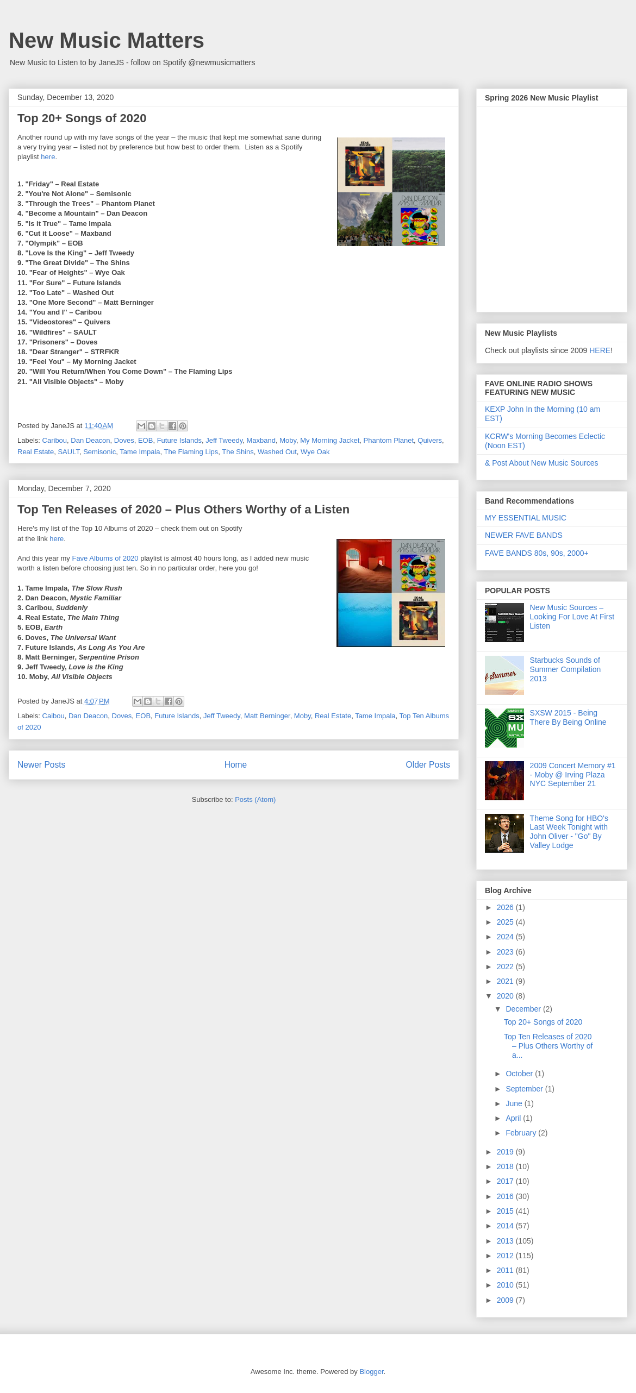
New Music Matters (106, 40)
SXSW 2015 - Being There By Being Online (568, 717)
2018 (506, 1166)
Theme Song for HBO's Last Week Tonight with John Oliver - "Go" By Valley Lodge (569, 832)
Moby (287, 440)
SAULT (68, 452)
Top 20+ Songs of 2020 (81, 118)
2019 (506, 1151)
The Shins (238, 452)
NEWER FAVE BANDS (524, 535)
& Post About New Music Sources (541, 463)
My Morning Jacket (329, 440)
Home (236, 764)
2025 (506, 922)
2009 (506, 1300)
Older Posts (428, 764)
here (48, 157)
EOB (145, 440)
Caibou (53, 716)
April (514, 1118)
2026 (506, 907)
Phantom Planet (389, 440)
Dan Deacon (90, 440)
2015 (506, 1211)
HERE (599, 350)
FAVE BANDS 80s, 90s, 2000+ (537, 553)
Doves (124, 440)
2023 (506, 952)
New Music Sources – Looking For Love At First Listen (572, 616)
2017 (506, 1181)
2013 (506, 1241)
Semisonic (99, 452)
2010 (506, 1285)
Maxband (260, 440)
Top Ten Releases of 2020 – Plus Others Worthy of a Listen (183, 509)
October (520, 1073)
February (522, 1132)
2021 (506, 981)
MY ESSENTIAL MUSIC (525, 517)
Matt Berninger (267, 716)
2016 (506, 1196)
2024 (506, 936)
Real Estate (35, 452)
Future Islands (179, 440)
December (524, 1009)
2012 (506, 1255)
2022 (506, 966)
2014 (506, 1225)
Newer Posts (41, 764)
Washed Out (277, 452)
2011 (506, 1270)
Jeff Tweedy (223, 440)
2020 (506, 996)
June (515, 1103)
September (525, 1088)
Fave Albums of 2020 (105, 558)
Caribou (54, 440)
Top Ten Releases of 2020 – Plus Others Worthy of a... (548, 1045)
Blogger (371, 1371)
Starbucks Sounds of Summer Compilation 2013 (565, 669)
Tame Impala (140, 452)
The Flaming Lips (191, 452)
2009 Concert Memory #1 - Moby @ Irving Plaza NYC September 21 (573, 774)
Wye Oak (315, 452)
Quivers (429, 440)
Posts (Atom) (255, 799)
